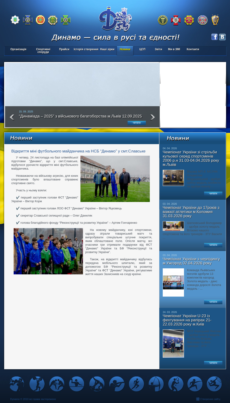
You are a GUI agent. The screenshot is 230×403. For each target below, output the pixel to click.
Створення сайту (210, 399)
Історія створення (86, 49)
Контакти (193, 49)
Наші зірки (106, 50)
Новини (125, 49)
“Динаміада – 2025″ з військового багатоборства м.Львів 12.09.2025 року (80, 118)
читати (137, 122)
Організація (18, 49)
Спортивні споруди (43, 51)
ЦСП (141, 50)
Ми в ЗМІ (174, 49)
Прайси (64, 49)
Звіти (158, 49)
